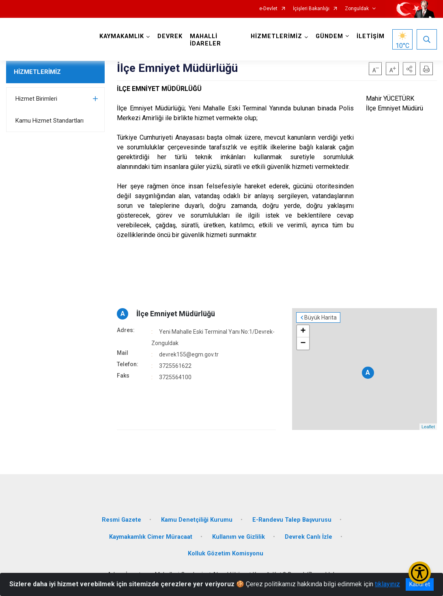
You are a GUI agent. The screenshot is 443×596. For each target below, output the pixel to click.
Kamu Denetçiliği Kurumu (196, 519)
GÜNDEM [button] (329, 36)
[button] (409, 68)
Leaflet (428, 426)
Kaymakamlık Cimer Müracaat (150, 536)
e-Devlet (268, 8)
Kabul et (419, 584)
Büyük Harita (320, 317)
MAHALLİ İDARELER (205, 40)
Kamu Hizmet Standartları (49, 120)
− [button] (303, 343)
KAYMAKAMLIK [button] (121, 36)
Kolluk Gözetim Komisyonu (225, 553)
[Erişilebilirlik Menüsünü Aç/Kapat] (420, 572)
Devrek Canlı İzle (308, 536)
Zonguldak (357, 8)
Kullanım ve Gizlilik (238, 536)
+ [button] (303, 331)
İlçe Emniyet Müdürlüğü (175, 313)
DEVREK (170, 36)
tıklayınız (387, 584)
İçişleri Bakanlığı (311, 8)
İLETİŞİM (371, 36)
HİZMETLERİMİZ (37, 72)
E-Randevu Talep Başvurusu (291, 519)
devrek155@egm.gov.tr (189, 354)
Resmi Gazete (121, 519)
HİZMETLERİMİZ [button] (276, 36)
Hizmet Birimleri (36, 98)
